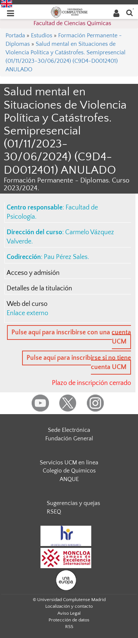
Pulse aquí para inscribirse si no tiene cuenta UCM (78, 362)
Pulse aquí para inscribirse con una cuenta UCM (71, 337)
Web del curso (27, 304)
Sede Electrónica (69, 430)
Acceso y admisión (33, 273)
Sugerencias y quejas (73, 503)
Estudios (41, 35)
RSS (69, 626)
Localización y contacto (69, 606)
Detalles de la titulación (39, 288)
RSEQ (54, 511)
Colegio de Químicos (69, 470)
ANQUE (69, 479)
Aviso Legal (69, 613)
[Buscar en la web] (129, 12)
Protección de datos (69, 619)
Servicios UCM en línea (69, 462)
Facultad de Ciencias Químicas (72, 23)
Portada (15, 35)
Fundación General (69, 438)
